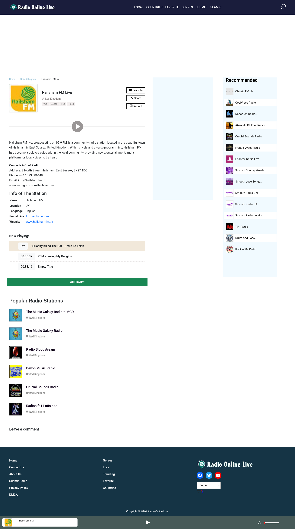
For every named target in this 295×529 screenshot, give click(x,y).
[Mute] (260, 522)
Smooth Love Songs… (248, 181)
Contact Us (16, 467)
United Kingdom (28, 79)
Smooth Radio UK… (247, 204)
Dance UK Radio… (246, 114)
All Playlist (77, 282)
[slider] (271, 523)
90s (45, 104)
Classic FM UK (244, 91)
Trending (109, 474)
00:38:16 (26, 266)
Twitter (30, 216)
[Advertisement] (147, 45)
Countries (154, 7)
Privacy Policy (18, 488)
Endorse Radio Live (247, 159)
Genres (187, 7)
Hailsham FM (26, 520)
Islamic (215, 7)
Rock (71, 104)
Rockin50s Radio (245, 249)
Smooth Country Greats (250, 170)
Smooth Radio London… (250, 215)
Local (139, 7)
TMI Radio (241, 226)
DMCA (13, 494)
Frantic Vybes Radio (247, 147)
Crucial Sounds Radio (248, 136)
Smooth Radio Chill (247, 193)
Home (12, 79)
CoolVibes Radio (245, 102)
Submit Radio (18, 481)
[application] (269, 522)
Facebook (42, 216)
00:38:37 (26, 256)
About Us (15, 474)
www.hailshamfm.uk (39, 222)
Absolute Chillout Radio (250, 125)
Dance (54, 104)
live (23, 246)
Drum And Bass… (246, 238)
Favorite (172, 7)
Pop (63, 104)
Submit (201, 7)
